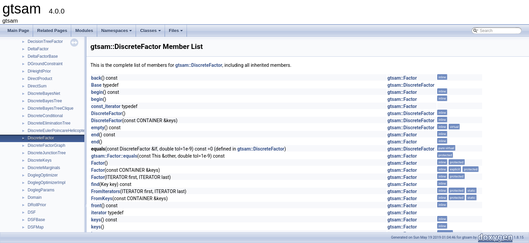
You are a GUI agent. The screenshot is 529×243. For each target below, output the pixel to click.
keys (96, 219)
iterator (99, 212)
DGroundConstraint (45, 63)
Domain (34, 197)
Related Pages (52, 30)
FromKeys (101, 198)
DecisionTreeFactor (45, 41)
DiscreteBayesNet (44, 93)
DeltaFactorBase (43, 56)
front (96, 205)
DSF (32, 212)
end (95, 134)
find (95, 184)
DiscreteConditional (45, 115)
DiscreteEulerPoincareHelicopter (57, 130)
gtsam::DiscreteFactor (198, 65)
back (96, 78)
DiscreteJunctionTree (47, 153)
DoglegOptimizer (43, 175)
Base (96, 85)
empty (97, 127)
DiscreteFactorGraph (46, 145)
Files (176, 32)
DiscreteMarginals (44, 167)
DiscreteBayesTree (45, 101)
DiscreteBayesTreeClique (51, 108)
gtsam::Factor (402, 78)
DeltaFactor (38, 49)
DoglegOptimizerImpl (46, 182)
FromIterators (105, 191)
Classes (151, 32)
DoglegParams (41, 190)
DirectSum (37, 86)
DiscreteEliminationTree (49, 123)
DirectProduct (40, 78)
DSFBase (36, 219)
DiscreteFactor (41, 138)
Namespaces (117, 32)
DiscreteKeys (40, 160)
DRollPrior (37, 204)
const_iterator (105, 106)
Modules (84, 30)
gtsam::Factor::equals (114, 156)
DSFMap (36, 227)
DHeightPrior (39, 71)
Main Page (18, 30)
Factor (98, 163)
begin (97, 92)
